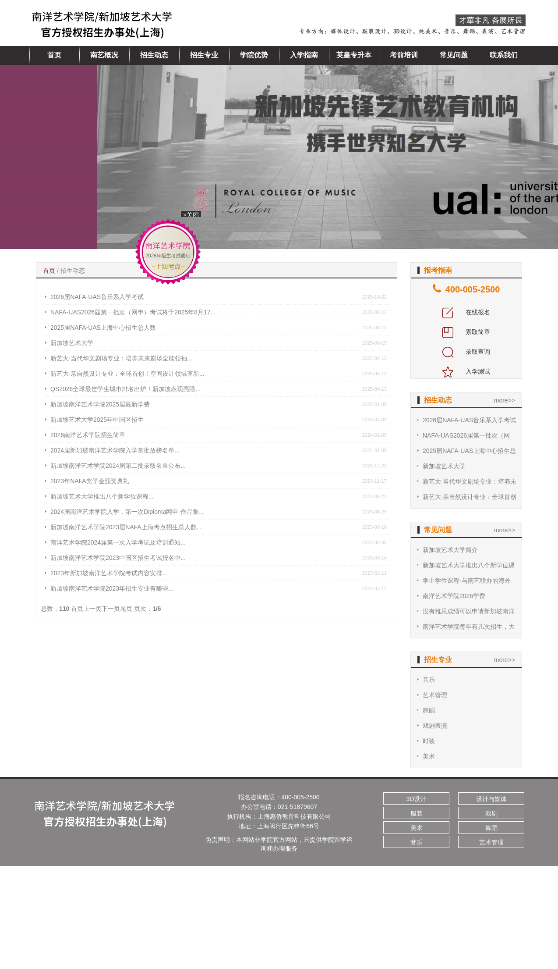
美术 (429, 756)
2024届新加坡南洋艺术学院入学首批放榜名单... (115, 450)
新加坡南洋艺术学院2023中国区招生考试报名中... (118, 557)
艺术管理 (435, 694)
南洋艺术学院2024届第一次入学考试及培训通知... (118, 542)
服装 (416, 813)
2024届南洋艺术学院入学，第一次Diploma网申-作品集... (127, 511)
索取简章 (466, 331)
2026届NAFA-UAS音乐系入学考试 (97, 296)
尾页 (126, 608)
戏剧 (491, 813)
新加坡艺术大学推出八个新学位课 (469, 565)
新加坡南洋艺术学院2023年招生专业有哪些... (111, 588)
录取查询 (466, 351)
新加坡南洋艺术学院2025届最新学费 (100, 404)
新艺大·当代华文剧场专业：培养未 (469, 481)
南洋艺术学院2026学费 (454, 595)
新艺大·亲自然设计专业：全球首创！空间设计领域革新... (127, 373)
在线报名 (466, 312)
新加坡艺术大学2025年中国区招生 (97, 419)
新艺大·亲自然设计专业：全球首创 (469, 496)
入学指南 (304, 55)
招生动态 (154, 55)
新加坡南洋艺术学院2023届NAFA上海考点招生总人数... (125, 527)
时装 (429, 741)
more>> (504, 400)
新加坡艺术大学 (71, 342)
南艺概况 (104, 55)
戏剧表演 (435, 725)
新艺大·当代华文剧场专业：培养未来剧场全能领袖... (121, 358)
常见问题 (454, 55)
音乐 (429, 679)
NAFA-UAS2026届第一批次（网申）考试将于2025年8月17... (132, 312)
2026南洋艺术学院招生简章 (87, 434)
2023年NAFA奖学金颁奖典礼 (89, 480)
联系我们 (504, 55)
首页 (54, 55)
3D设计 (416, 798)
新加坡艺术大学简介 (450, 549)
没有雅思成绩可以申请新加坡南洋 (469, 611)
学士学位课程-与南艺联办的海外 (467, 580)
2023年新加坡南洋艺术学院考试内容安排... (108, 573)
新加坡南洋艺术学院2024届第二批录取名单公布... (118, 465)
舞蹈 (429, 710)
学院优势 (254, 55)
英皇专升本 (353, 55)
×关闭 (193, 215)
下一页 (111, 608)
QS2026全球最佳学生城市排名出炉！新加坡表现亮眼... (125, 388)
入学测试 (466, 371)
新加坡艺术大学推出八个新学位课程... (102, 496)
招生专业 (204, 55)
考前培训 (404, 55)
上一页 (92, 608)
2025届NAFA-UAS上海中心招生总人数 (103, 327)
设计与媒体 (491, 798)
